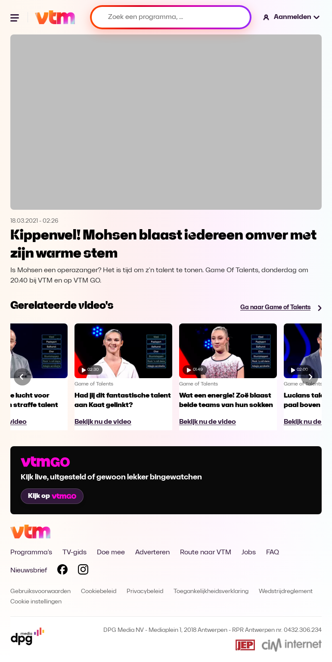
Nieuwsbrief (28, 570)
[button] (292, 17)
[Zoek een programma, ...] (171, 17)
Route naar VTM (205, 552)
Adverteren (152, 552)
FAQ (272, 552)
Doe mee (111, 552)
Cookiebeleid (98, 591)
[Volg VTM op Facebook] (62, 571)
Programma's (31, 552)
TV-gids (74, 552)
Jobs (249, 552)
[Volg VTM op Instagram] (83, 571)
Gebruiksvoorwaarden (40, 591)
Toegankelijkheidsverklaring (211, 591)
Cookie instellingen (36, 602)
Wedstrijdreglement (286, 591)
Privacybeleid (145, 591)
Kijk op (52, 496)
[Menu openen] (15, 17)
